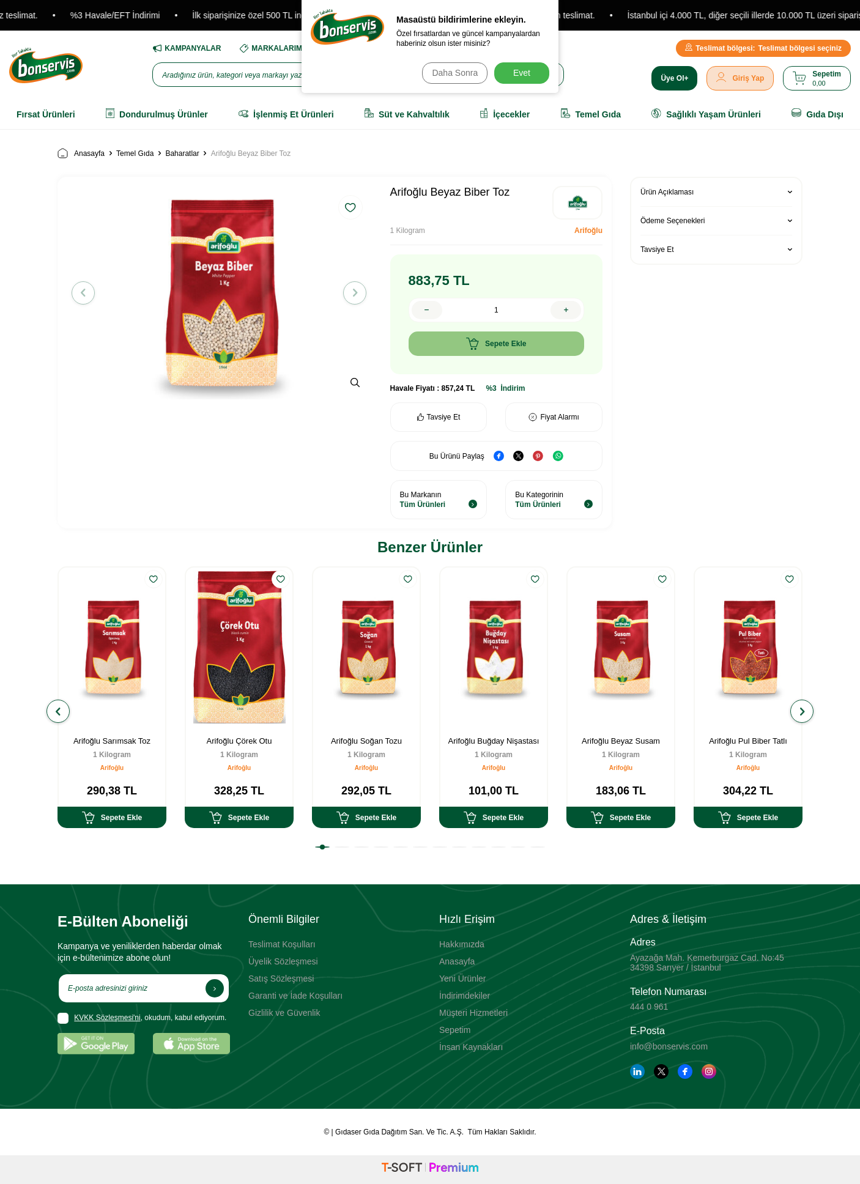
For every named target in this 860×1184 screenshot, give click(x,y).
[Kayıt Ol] (215, 988)
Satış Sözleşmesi (281, 978)
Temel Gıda (135, 153)
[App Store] (191, 1043)
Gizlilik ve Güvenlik (284, 1013)
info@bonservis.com (669, 1046)
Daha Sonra (452, 73)
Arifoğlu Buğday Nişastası (493, 741)
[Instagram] (709, 1071)
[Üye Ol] (674, 78)
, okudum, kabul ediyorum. (141, 1018)
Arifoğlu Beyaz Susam (621, 741)
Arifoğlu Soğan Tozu (366, 741)
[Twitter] (661, 1071)
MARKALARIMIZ (273, 48)
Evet (521, 73)
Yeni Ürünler (462, 978)
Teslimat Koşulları (282, 944)
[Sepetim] (817, 78)
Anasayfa (81, 153)
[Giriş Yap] (740, 78)
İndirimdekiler (464, 996)
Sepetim (454, 1030)
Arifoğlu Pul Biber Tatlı (748, 741)
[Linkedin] (637, 1071)
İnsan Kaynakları (471, 1047)
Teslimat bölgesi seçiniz (763, 48)
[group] (219, 292)
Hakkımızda (461, 944)
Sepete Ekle (496, 344)
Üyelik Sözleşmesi (283, 961)
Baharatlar (182, 153)
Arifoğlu (588, 230)
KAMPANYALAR (186, 48)
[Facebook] (685, 1071)
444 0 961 (649, 1007)
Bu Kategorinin (554, 499)
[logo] (46, 65)
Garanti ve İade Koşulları (295, 996)
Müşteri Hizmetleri (473, 1013)
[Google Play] (96, 1043)
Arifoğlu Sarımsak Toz (111, 741)
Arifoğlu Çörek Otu (239, 741)
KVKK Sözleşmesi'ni (107, 1017)
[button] (87, 293)
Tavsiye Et (439, 417)
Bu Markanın (439, 499)
